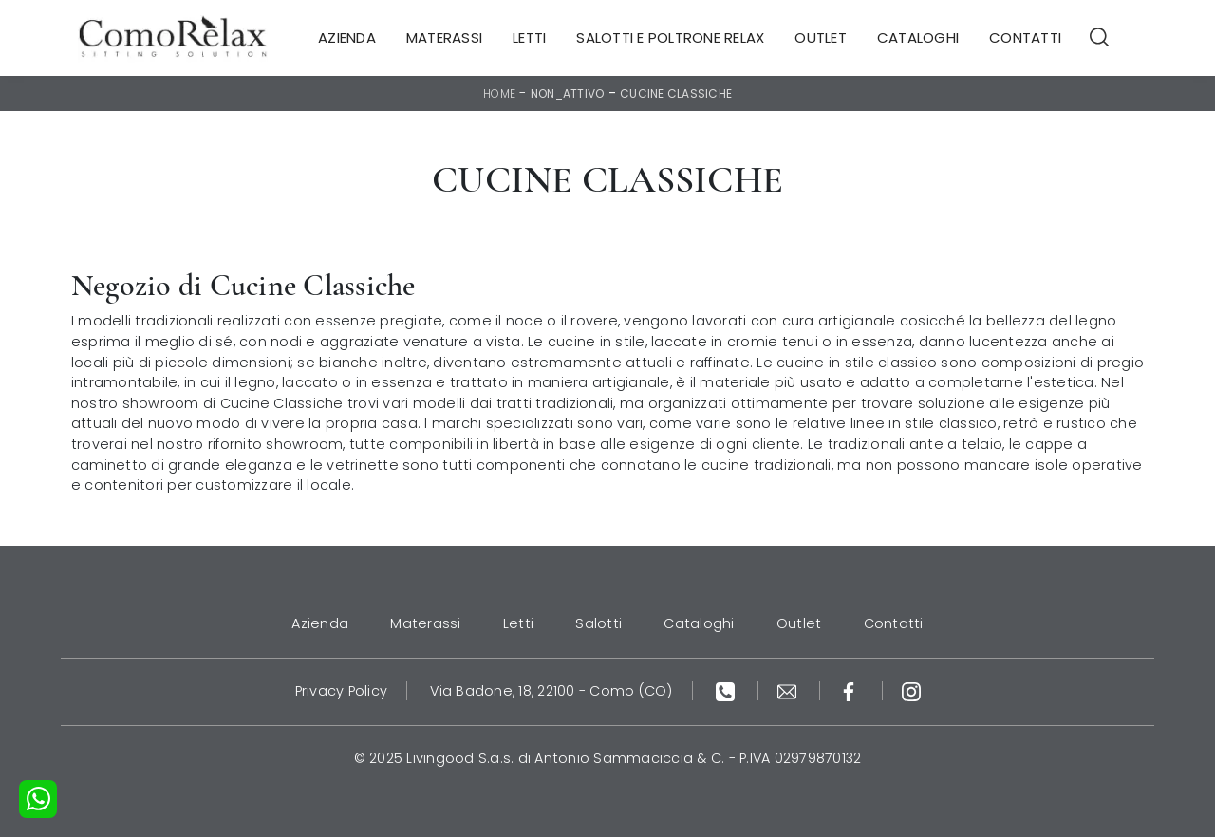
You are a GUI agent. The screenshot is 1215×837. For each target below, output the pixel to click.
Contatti (1025, 37)
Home (499, 93)
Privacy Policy (341, 690)
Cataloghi (918, 37)
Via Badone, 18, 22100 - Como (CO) (551, 690)
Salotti (598, 623)
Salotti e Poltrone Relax (670, 37)
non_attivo (568, 93)
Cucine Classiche (676, 93)
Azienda (347, 37)
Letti (529, 37)
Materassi (444, 37)
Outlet (820, 37)
